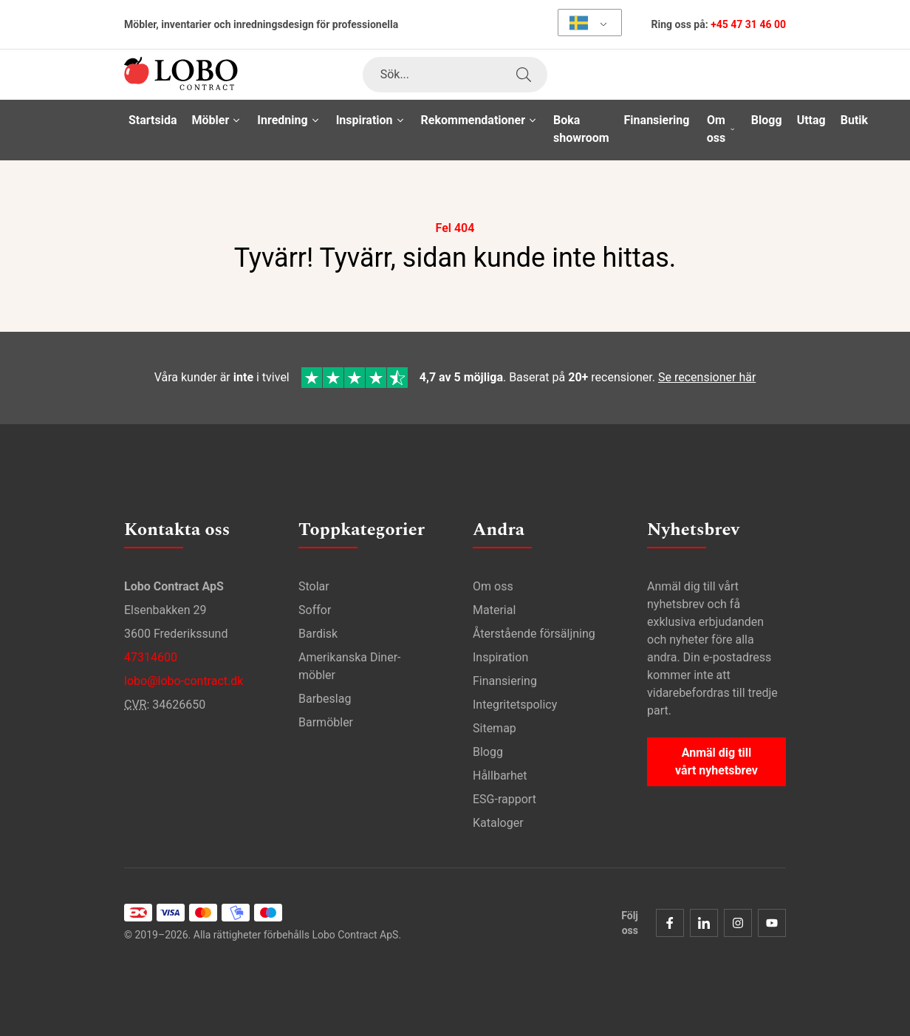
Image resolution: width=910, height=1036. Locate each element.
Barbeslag (324, 698)
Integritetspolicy (515, 704)
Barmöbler (325, 722)
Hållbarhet (500, 775)
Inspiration (500, 657)
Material (494, 609)
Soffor (314, 609)
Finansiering (657, 120)
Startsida (153, 120)
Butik (854, 120)
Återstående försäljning (534, 633)
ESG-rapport (504, 798)
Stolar (313, 586)
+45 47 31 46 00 (748, 24)
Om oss (493, 586)
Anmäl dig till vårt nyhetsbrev (716, 761)
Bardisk (318, 633)
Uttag (811, 120)
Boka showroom (581, 129)
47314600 (150, 657)
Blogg (766, 120)
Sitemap (494, 727)
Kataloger (498, 822)
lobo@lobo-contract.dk (183, 680)
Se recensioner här (707, 377)
